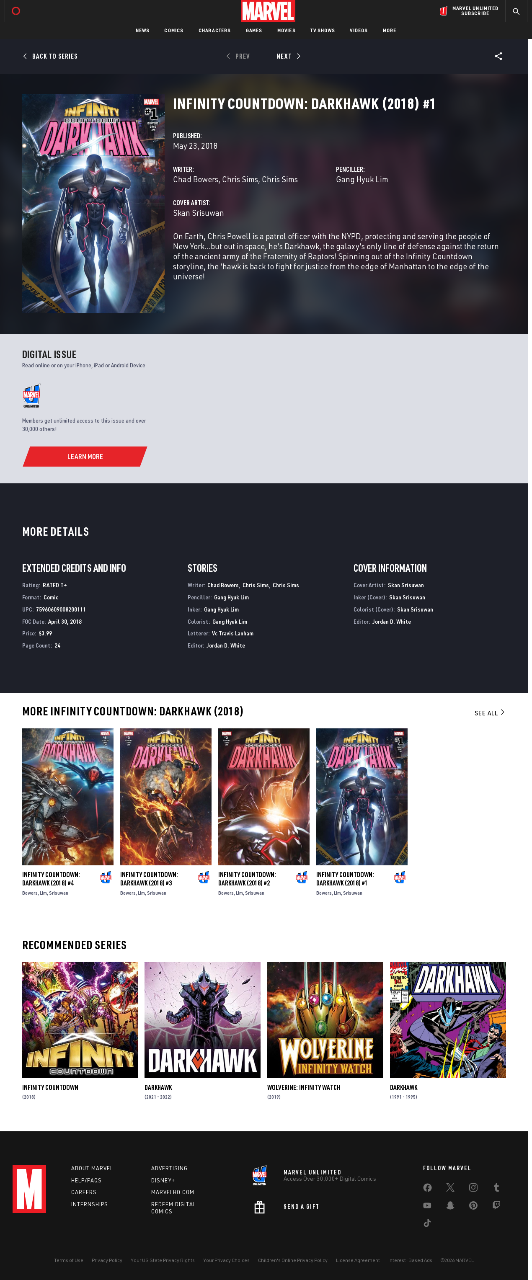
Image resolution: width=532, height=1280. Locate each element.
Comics (173, 30)
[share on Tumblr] (496, 1189)
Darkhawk (158, 1087)
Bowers (30, 893)
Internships (89, 1204)
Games (254, 30)
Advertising (169, 1168)
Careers (84, 1192)
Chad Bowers (195, 179)
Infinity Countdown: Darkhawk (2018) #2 (247, 878)
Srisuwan (58, 893)
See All (490, 713)
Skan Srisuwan (198, 212)
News (143, 30)
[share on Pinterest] (473, 1207)
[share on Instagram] (473, 1189)
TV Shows (322, 30)
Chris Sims (240, 179)
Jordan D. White (226, 645)
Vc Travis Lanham (232, 633)
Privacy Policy (107, 1260)
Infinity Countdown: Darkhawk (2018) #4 (51, 878)
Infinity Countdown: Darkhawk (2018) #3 (149, 878)
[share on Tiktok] (427, 1225)
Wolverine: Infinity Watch (303, 1087)
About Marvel (92, 1168)
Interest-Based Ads (410, 1260)
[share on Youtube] (427, 1207)
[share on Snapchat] (450, 1207)
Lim (43, 893)
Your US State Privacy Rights (163, 1260)
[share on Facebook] (427, 1189)
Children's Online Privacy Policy (293, 1260)
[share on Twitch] (496, 1207)
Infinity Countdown (50, 1087)
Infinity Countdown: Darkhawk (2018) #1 (345, 878)
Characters (215, 30)
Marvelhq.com (172, 1192)
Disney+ (163, 1180)
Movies (286, 30)
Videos (358, 30)
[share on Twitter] (450, 1189)
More (390, 30)
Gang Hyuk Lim (362, 179)
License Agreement (358, 1260)
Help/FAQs (86, 1180)
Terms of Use (68, 1260)
